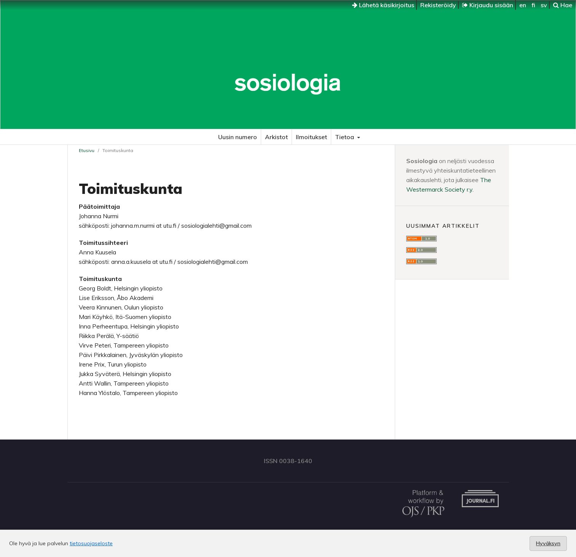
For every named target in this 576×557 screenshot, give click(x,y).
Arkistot (276, 137)
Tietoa (345, 137)
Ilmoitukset (311, 137)
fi (533, 5)
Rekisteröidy (438, 5)
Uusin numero (237, 137)
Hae (562, 5)
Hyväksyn (548, 543)
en (522, 5)
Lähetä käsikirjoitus (383, 5)
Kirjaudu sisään (487, 5)
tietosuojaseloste (91, 543)
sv (544, 5)
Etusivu (86, 150)
